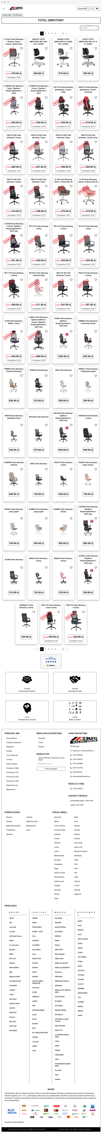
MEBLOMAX (59, 976)
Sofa (75, 868)
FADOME (35, 918)
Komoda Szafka (59, 830)
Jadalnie (29, 817)
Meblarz (57, 945)
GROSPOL (35, 967)
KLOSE (34, 1014)
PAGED (57, 1046)
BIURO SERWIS (14, 967)
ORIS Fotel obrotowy (63, 370)
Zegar (56, 898)
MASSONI (58, 922)
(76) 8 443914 (76, 759)
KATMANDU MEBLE (38, 1010)
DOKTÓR (12, 1008)
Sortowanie (89, 25)
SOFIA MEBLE (82, 957)
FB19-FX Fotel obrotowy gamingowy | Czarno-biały (63, 89)
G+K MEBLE (36, 945)
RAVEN (80, 921)
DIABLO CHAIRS (14, 1003)
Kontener (57, 834)
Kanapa (77, 826)
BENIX (11, 954)
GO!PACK (35, 963)
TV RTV (76, 886)
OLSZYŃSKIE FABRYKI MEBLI (62, 1036)
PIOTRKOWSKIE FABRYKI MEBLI (63, 1065)
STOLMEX (81, 979)
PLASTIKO (58, 1070)
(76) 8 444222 (76, 755)
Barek (76, 817)
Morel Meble (59, 1005)
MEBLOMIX (58, 985)
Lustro (56, 851)
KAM (33, 1005)
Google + (41, 747)
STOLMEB (81, 975)
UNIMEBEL (81, 988)
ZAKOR (80, 1015)
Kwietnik (57, 843)
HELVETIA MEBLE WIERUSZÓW (37, 982)
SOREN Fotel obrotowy (39, 370)
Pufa (75, 864)
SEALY (80, 934)
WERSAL (80, 1006)
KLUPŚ (34, 1019)
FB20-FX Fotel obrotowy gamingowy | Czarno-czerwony (88, 89)
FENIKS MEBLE (37, 927)
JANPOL (35, 1001)
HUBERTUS (35, 996)
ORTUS (57, 1041)
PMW (56, 1075)
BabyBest (12, 949)
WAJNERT (81, 1002)
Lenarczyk (35, 1041)
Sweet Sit (81, 984)
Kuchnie (9, 821)
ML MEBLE (58, 1001)
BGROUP (12, 963)
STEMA (80, 961)
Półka (76, 860)
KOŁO (34, 1028)
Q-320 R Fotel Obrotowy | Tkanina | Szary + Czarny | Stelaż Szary (13, 41)
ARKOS (11, 940)
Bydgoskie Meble (14, 976)
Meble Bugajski (60, 954)
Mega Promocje (12, 785)
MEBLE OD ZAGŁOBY (61, 963)
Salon (28, 830)
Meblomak (58, 972)
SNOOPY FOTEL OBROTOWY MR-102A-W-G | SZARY (38, 41)
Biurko (56, 821)
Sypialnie (9, 834)
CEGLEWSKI (13, 985)
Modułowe (78, 856)
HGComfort (35, 988)
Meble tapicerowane (13, 826)
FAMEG (34, 922)
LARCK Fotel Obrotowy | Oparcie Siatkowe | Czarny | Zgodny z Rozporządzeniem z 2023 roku (38, 322)
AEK (10, 922)
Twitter (40, 742)
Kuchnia (77, 839)
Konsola (77, 830)
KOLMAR (35, 1023)
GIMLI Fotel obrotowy (38, 464)
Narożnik (57, 860)
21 (63, 33)
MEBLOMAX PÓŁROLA (62, 981)
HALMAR (35, 976)
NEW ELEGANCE (60, 1026)
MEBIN (57, 940)
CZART (11, 994)
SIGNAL (80, 943)
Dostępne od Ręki (12, 768)
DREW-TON (12, 1012)
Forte (34, 936)
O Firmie (9, 760)
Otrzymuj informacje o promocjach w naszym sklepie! (51, 759)
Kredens (77, 834)
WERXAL (80, 1011)
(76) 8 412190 (76, 768)
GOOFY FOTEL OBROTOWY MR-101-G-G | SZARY (88, 41)
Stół (75, 873)
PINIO (57, 1059)
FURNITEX (35, 940)
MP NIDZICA (59, 1014)
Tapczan (77, 881)
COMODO (12, 990)
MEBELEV (58, 936)
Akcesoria (57, 817)
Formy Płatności (12, 755)
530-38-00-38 (76, 772)
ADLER (11, 918)
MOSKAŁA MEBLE (60, 1010)
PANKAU (57, 1050)
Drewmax (12, 1017)
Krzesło (57, 839)
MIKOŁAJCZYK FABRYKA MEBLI (63, 991)
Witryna (57, 894)
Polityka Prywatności (13, 742)
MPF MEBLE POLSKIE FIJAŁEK (62, 1020)
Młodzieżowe (31, 826)
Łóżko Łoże (78, 847)
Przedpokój (58, 864)
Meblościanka (59, 856)
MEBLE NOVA (59, 958)
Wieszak (77, 890)
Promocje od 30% (12, 781)
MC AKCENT (59, 931)
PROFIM (57, 1079)
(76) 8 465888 (76, 763)
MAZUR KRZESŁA (60, 927)
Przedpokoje (10, 830)
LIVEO (34, 1050)
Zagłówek (77, 894)
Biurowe (9, 817)
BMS (10, 972)
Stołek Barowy (59, 877)
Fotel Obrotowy (59, 826)
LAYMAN (35, 1037)
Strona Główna (11, 738)
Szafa (76, 877)
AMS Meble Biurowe (15, 936)
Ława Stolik (78, 843)
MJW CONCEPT (60, 996)
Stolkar (80, 966)
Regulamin (10, 747)
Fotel (76, 821)
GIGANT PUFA (36, 958)
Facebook (41, 738)
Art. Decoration (14, 945)
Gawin (34, 954)
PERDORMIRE (59, 1055)
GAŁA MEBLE (36, 949)
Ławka (56, 847)
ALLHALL (12, 931)
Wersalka (57, 890)
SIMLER (80, 948)
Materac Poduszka (80, 851)
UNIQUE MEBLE (83, 993)
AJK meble (12, 927)
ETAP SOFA (13, 1026)
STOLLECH (81, 970)
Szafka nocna (59, 881)
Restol (80, 925)
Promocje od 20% (12, 777)
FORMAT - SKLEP (37, 931)
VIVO (79, 997)
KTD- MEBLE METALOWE (40, 1032)
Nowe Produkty (11, 764)
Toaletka (57, 886)
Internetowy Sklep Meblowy (14, 1122)
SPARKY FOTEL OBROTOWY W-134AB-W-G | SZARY (63, 41)
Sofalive (80, 952)
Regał (56, 868)
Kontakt (9, 751)
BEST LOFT (12, 958)
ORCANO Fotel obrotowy (38, 417)
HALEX (34, 972)
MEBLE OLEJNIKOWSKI (62, 967)
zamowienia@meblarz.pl (80, 776)
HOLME (34, 992)
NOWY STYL (59, 1030)
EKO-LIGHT (12, 1021)
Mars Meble (58, 918)
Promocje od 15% (12, 772)
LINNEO (34, 1046)
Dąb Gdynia (12, 999)
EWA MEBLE (13, 1030)
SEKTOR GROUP (83, 939)
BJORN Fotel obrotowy (14, 560)
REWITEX (81, 930)
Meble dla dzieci (32, 821)
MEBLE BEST (59, 949)
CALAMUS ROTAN (15, 981)
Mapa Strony (10, 789)
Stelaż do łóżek (59, 873)
